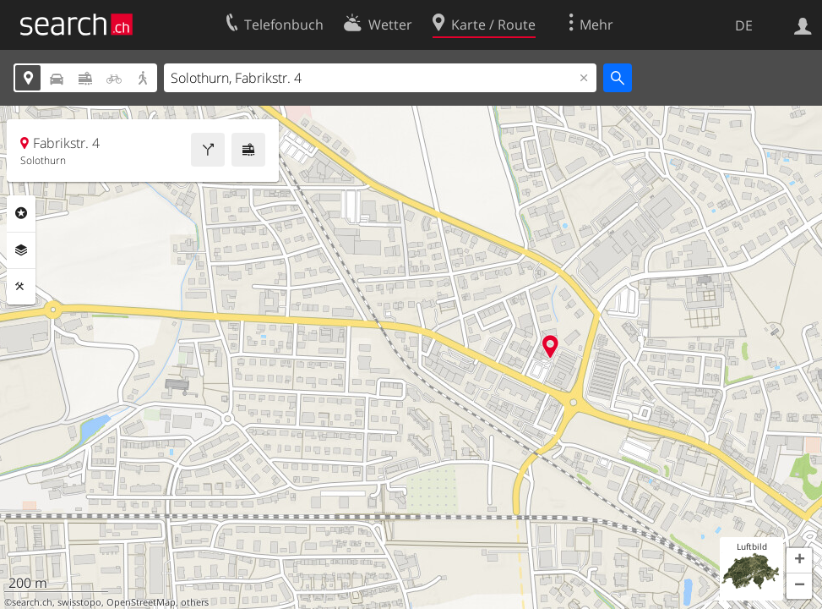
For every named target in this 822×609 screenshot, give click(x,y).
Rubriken (21, 213)
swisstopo (79, 602)
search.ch (32, 602)
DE (744, 25)
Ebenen (21, 250)
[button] (799, 560)
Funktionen (21, 286)
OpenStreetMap (141, 602)
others (195, 602)
